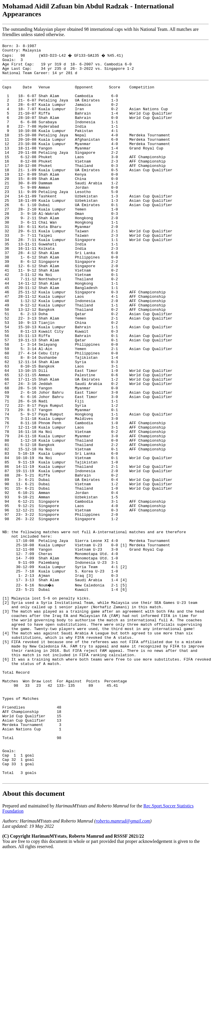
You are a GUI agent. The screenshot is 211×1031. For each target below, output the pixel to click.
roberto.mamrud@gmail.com (123, 964)
